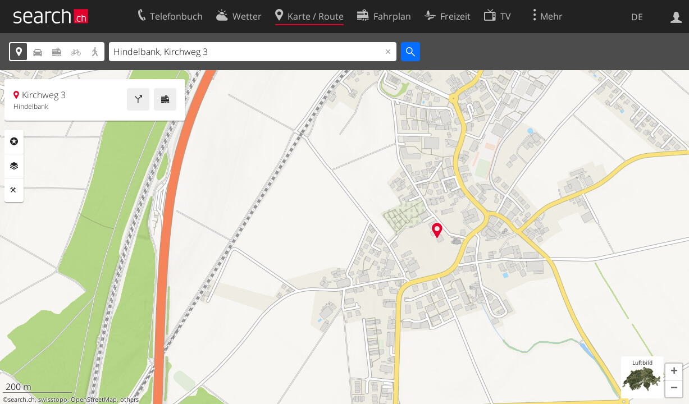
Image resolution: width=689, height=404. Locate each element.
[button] (673, 372)
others (129, 399)
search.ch (21, 399)
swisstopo (52, 399)
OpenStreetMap (94, 399)
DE (637, 17)
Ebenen (14, 166)
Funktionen (14, 190)
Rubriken (14, 141)
